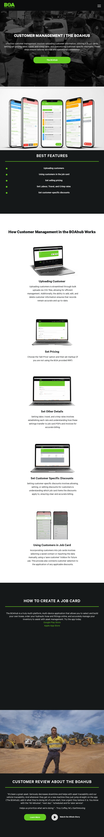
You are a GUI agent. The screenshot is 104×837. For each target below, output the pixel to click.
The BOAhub (52, 60)
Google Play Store (52, 623)
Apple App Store (52, 626)
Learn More (35, 818)
